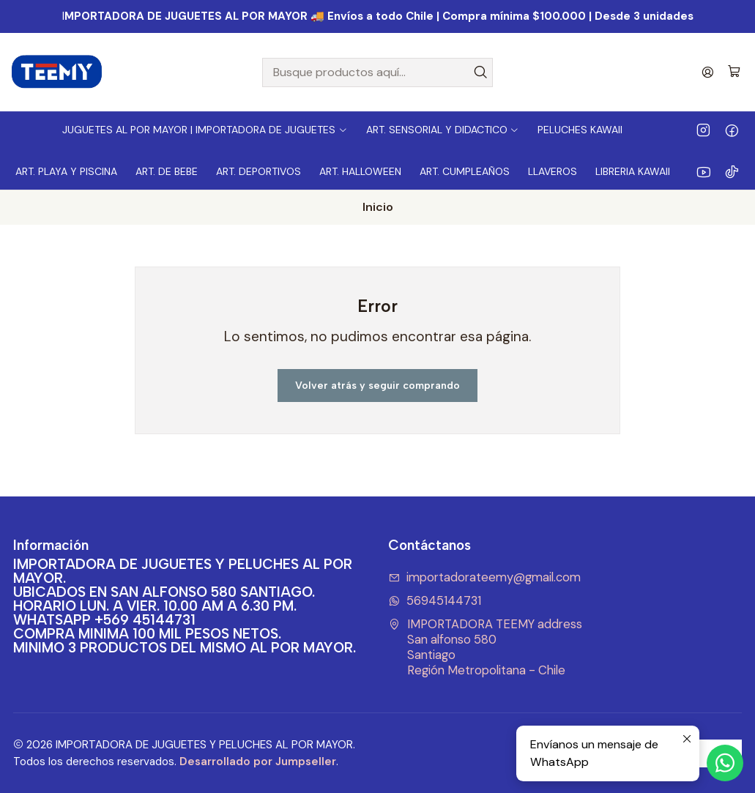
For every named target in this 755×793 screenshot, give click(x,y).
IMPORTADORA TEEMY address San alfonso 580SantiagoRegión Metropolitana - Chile (485, 647)
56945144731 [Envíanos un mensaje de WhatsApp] (435, 600)
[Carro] (734, 72)
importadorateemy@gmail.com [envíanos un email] (484, 577)
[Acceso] (707, 72)
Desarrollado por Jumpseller (257, 761)
